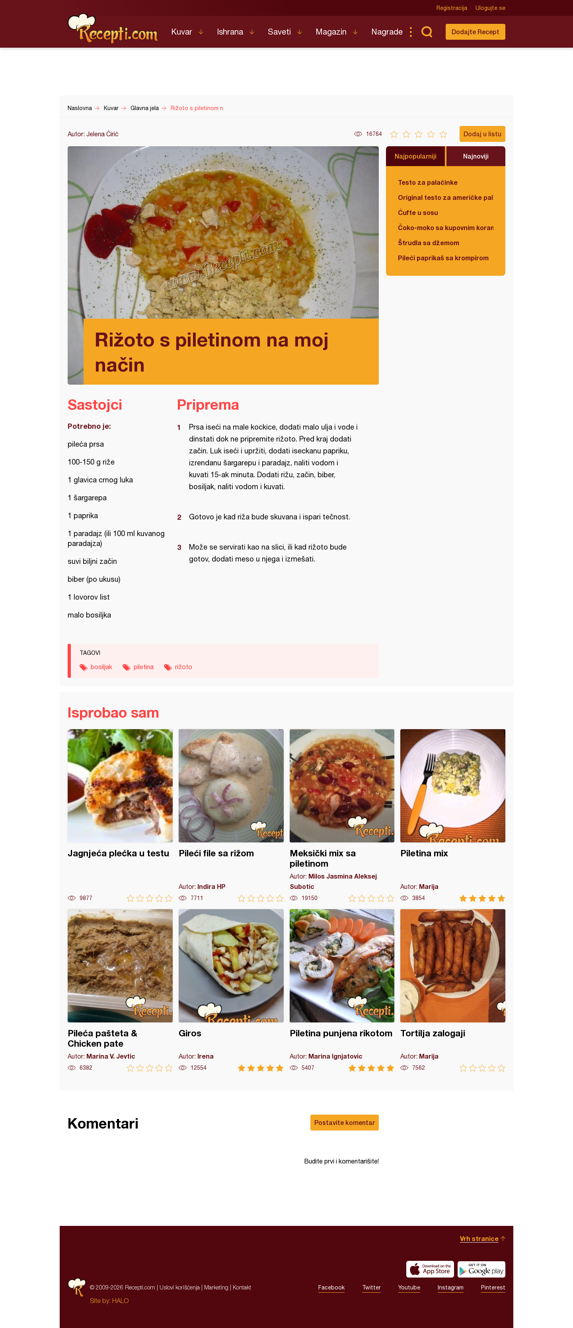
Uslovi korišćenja (180, 1287)
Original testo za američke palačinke (445, 197)
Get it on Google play (481, 1269)
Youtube (409, 1287)
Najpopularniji (416, 156)
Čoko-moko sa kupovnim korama (445, 227)
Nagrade (387, 31)
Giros (231, 990)
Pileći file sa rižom (231, 815)
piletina (144, 666)
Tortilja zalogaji (452, 990)
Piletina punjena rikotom (342, 990)
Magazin (331, 31)
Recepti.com (113, 28)
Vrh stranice (479, 1238)
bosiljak (101, 666)
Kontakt (242, 1287)
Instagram (451, 1287)
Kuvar (181, 31)
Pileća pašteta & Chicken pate (120, 990)
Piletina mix (452, 815)
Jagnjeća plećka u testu (120, 815)
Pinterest (493, 1287)
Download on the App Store (430, 1269)
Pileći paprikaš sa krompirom (443, 257)
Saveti (279, 31)
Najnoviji (476, 156)
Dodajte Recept (475, 31)
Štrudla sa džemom (428, 242)
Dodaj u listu (482, 133)
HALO (120, 1300)
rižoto (183, 666)
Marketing (216, 1287)
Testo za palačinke (428, 182)
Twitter (371, 1287)
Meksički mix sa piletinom (342, 815)
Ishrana (230, 31)
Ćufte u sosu (418, 212)
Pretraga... (426, 31)
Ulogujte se (490, 8)
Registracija (452, 8)
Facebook (331, 1287)
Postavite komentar (344, 1122)
